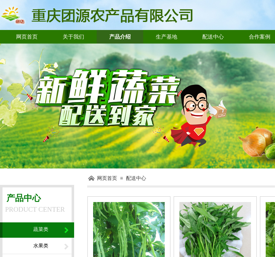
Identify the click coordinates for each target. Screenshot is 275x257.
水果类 (40, 245)
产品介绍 (120, 37)
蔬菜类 (40, 229)
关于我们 (73, 37)
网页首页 (27, 37)
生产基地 (166, 37)
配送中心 (213, 37)
